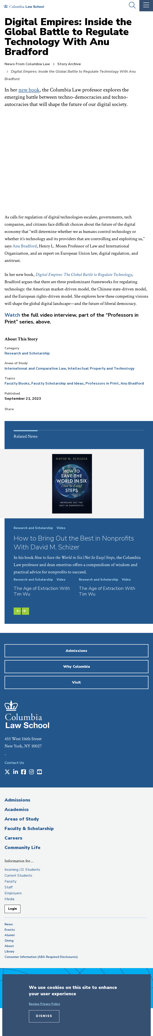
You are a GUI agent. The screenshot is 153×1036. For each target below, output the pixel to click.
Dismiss (44, 1016)
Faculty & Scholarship (29, 828)
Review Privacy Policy (44, 1004)
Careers (13, 838)
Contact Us (14, 762)
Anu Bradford (25, 246)
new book (29, 89)
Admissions (17, 800)
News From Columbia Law (27, 64)
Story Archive (69, 64)
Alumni (10, 935)
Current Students (18, 875)
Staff (9, 887)
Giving (9, 941)
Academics (17, 809)
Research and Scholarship (27, 353)
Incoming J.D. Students (22, 869)
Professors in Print (102, 383)
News (9, 924)
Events (10, 930)
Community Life (22, 848)
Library (9, 952)
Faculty (10, 881)
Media (9, 899)
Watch (12, 315)
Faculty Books (17, 383)
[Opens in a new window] (7, 772)
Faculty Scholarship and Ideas (57, 383)
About (9, 946)
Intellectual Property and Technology (101, 368)
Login (12, 909)
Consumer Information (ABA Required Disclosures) (41, 957)
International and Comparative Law (35, 368)
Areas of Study (22, 819)
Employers (13, 893)
